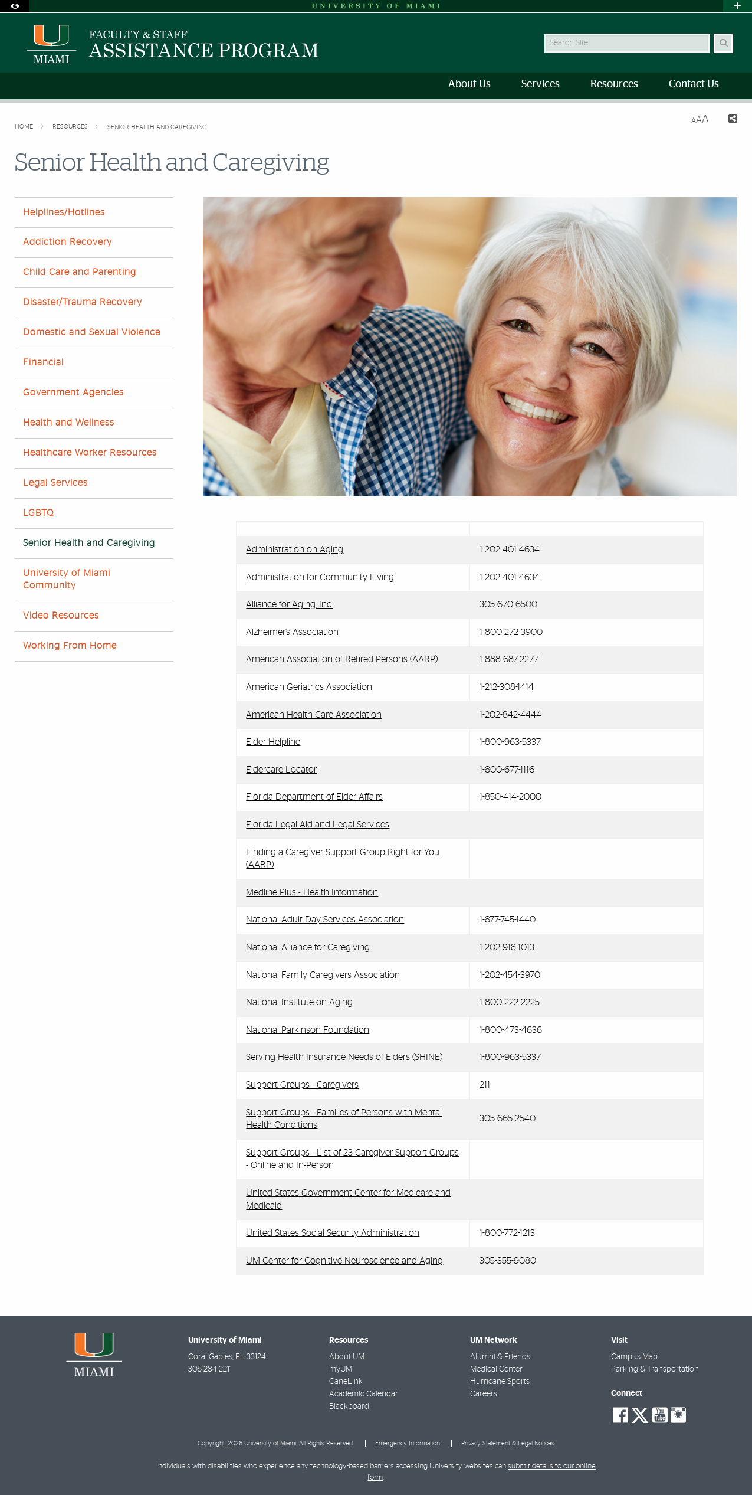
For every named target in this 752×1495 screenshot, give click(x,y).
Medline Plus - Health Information (312, 892)
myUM (340, 1369)
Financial (43, 362)
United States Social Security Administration (332, 1233)
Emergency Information (407, 1443)
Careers (483, 1394)
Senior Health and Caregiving (156, 127)
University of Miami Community (66, 579)
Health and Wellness (68, 422)
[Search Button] (723, 43)
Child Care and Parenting (79, 272)
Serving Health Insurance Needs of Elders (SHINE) (344, 1057)
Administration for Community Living (320, 577)
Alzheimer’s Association (292, 632)
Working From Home (70, 645)
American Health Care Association (314, 714)
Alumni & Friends (500, 1357)
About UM (346, 1357)
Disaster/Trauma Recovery (82, 302)
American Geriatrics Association (309, 687)
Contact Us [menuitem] (694, 84)
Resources (71, 126)
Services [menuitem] (540, 84)
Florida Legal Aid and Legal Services (317, 824)
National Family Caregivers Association (323, 975)
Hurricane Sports (500, 1382)
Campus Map (634, 1357)
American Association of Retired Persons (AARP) (342, 659)
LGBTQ (38, 513)
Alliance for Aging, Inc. (289, 604)
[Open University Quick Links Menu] (737, 6)
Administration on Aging (294, 549)
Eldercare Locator (281, 769)
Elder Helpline (273, 742)
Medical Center (496, 1369)
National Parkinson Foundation (307, 1030)
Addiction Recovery (67, 242)
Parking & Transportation (655, 1369)
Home (25, 126)
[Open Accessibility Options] (14, 6)
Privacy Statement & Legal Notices (507, 1443)
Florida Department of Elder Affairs (314, 797)
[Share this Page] (728, 120)
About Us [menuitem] (469, 84)
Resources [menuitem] (614, 84)
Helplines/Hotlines (64, 212)
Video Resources (61, 615)
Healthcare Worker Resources (90, 452)
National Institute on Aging (299, 1002)
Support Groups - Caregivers (302, 1085)
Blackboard (349, 1406)
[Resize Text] (700, 119)
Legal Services (55, 483)
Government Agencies (73, 392)
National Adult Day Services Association (325, 919)
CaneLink (346, 1382)
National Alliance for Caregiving (308, 947)
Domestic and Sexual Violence (91, 332)
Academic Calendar (363, 1394)
